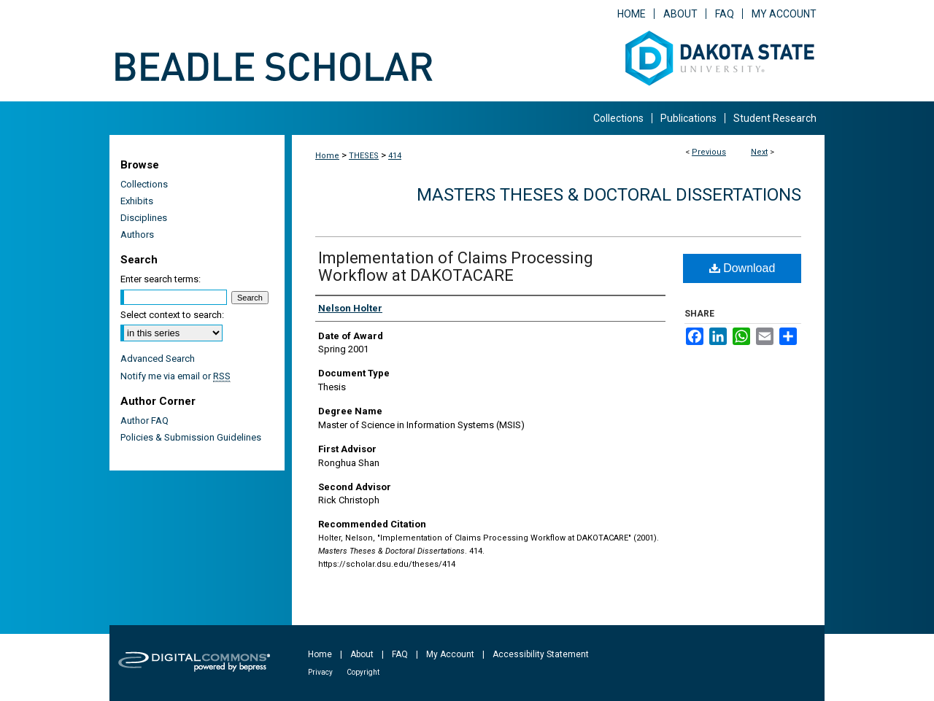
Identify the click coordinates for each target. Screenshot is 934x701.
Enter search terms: (160, 279)
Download (742, 268)
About (362, 654)
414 (394, 155)
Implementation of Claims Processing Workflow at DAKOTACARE (455, 266)
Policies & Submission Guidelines (190, 437)
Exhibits (136, 200)
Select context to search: (172, 314)
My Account (450, 654)
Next (759, 152)
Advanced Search (157, 358)
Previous (709, 152)
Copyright (363, 672)
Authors (137, 234)
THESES (364, 155)
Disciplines (143, 217)
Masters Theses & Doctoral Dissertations (609, 195)
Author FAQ (144, 420)
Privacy (320, 672)
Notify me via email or (175, 376)
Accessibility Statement (541, 654)
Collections (144, 184)
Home (327, 155)
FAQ (400, 654)
